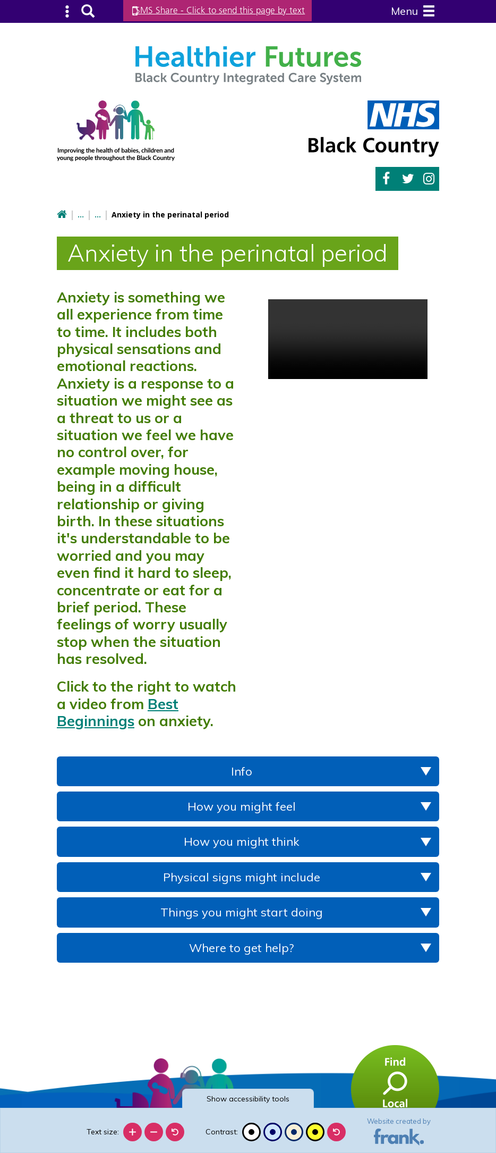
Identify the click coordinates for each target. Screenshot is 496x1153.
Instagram (428, 177)
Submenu (67, 11)
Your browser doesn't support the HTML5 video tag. (347, 337)
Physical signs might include (241, 875)
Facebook (386, 177)
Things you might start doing (241, 910)
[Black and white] (251, 1132)
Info (241, 769)
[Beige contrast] (294, 1132)
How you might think (241, 840)
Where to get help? (241, 946)
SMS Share (229, 10)
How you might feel (241, 804)
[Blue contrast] (272, 1132)
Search (86, 11)
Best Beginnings (117, 710)
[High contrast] (315, 1132)
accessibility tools (248, 1099)
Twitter (408, 177)
